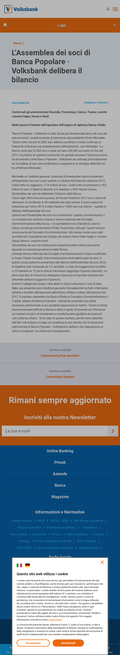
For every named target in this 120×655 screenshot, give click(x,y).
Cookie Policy (55, 619)
